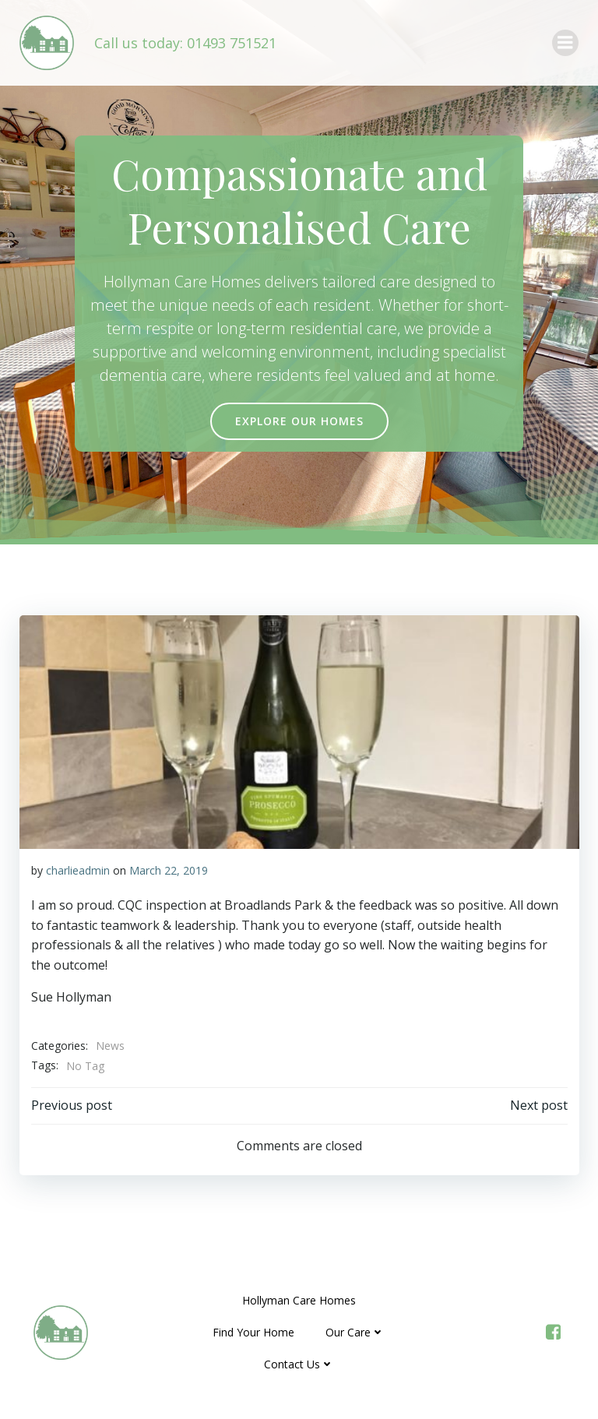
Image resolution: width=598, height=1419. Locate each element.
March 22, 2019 (167, 869)
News (109, 1045)
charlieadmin (77, 869)
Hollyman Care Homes (299, 1300)
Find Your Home (254, 1332)
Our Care (355, 1332)
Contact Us (299, 1364)
